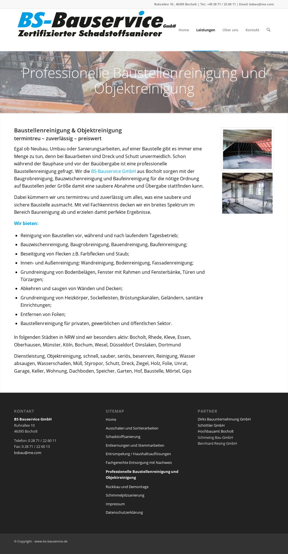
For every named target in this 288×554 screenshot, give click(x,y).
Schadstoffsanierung (123, 436)
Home (111, 419)
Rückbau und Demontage (127, 486)
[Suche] (268, 30)
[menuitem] (184, 30)
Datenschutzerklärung (124, 512)
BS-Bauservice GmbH (113, 171)
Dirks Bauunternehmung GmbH (224, 419)
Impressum (115, 503)
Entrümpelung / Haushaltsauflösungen (138, 453)
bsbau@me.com (261, 4)
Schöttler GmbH (211, 425)
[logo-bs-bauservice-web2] (98, 30)
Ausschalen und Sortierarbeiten (132, 428)
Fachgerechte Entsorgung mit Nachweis (139, 462)
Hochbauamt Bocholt (216, 431)
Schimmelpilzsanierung (125, 495)
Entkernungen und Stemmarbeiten (135, 445)
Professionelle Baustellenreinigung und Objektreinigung (142, 474)
